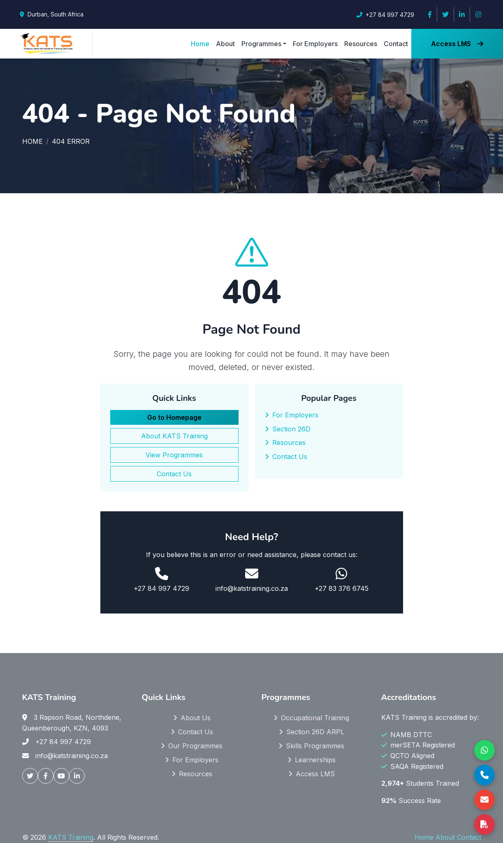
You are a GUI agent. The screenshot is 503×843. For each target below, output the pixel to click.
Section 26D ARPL (315, 732)
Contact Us (174, 474)
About (225, 44)
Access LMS (457, 44)
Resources (360, 44)
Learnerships (315, 760)
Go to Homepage (174, 417)
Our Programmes (195, 746)
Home (200, 44)
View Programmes (174, 455)
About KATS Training (174, 436)
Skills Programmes (315, 746)
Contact (396, 44)
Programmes (261, 44)
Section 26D (291, 429)
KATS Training (70, 837)
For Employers (315, 44)
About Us (196, 718)
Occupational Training (315, 718)
